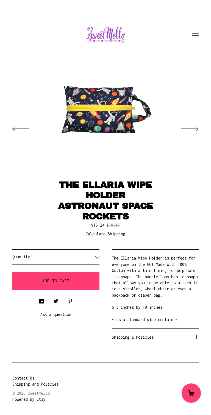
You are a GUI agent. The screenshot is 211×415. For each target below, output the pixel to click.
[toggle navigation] (195, 35)
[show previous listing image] (26, 127)
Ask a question (55, 314)
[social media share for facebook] (41, 299)
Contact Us (23, 378)
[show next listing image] (185, 127)
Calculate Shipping (105, 234)
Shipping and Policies (35, 384)
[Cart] (191, 393)
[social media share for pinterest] (70, 299)
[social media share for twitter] (56, 299)
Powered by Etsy (28, 399)
